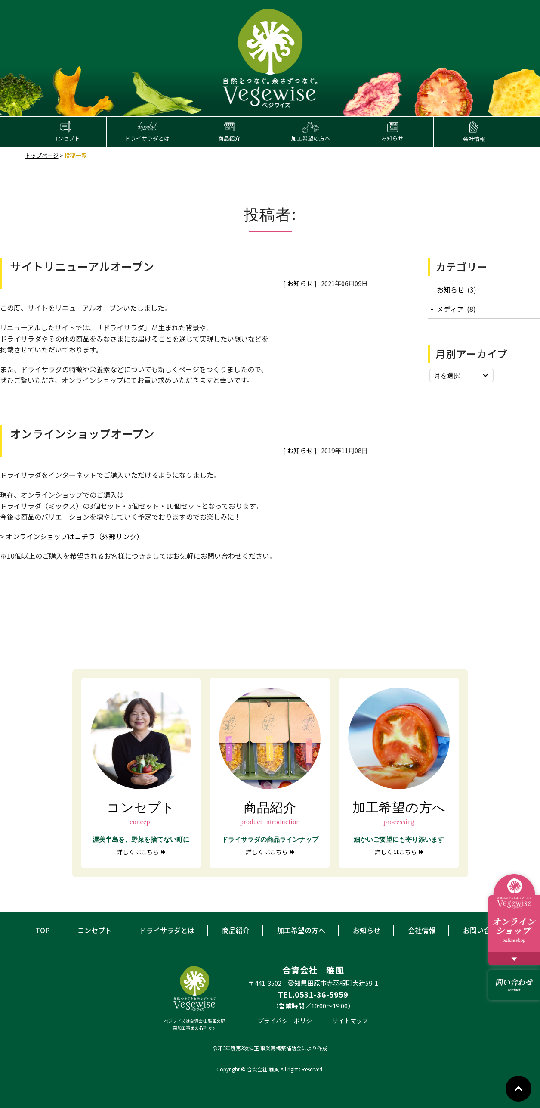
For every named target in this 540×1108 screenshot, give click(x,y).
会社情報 (421, 930)
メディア (450, 309)
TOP (43, 930)
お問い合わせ (483, 930)
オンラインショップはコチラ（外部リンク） (74, 536)
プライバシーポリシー (288, 1020)
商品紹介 (236, 930)
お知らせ (300, 283)
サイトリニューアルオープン (82, 266)
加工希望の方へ (301, 930)
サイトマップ (350, 1020)
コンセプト (94, 930)
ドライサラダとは (166, 930)
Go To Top (518, 1089)
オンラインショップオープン (82, 433)
